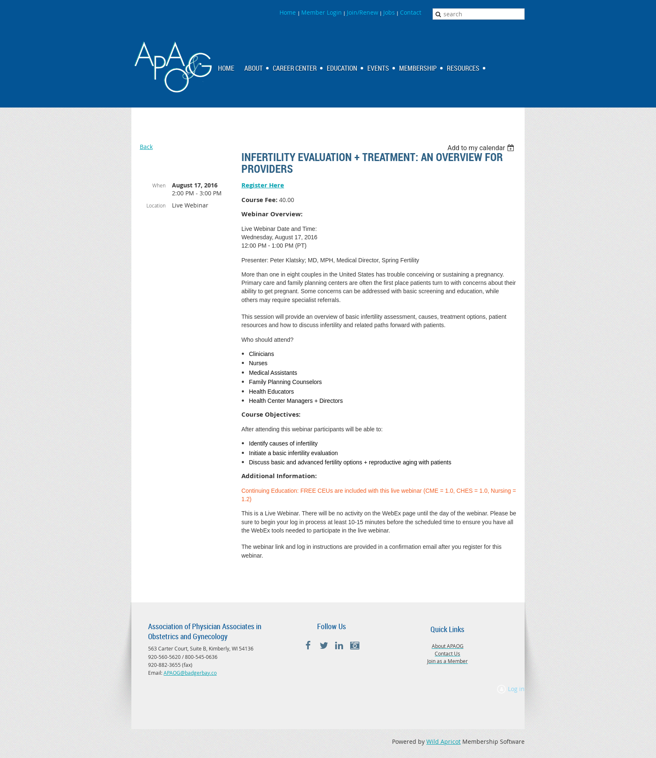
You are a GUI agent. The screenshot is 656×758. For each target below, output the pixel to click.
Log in (516, 689)
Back (146, 147)
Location (156, 205)
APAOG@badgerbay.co (190, 672)
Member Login (321, 12)
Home (288, 12)
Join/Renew (362, 12)
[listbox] (481, 148)
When (159, 185)
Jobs (389, 12)
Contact (410, 12)
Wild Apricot (443, 741)
